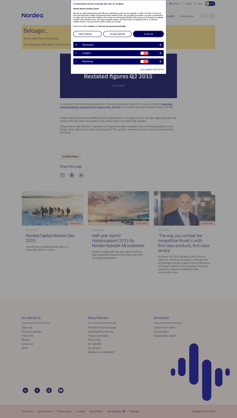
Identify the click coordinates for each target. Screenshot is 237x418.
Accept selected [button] (117, 34)
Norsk (82, 9)
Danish (76, 9)
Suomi (96, 9)
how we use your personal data (112, 26)
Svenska (89, 9)
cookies (91, 26)
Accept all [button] (148, 34)
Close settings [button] (85, 34)
